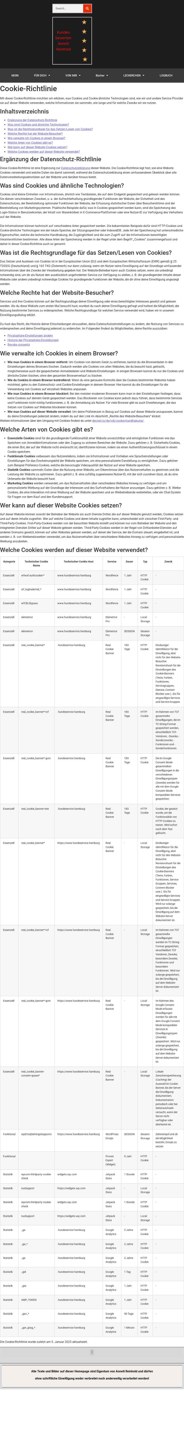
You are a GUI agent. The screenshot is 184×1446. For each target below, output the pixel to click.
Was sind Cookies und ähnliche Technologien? (38, 124)
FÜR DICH (42, 75)
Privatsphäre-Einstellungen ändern (30, 335)
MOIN (15, 75)
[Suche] (87, 8)
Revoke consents (19, 344)
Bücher (102, 75)
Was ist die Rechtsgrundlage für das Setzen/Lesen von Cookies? (50, 129)
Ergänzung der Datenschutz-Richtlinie (32, 120)
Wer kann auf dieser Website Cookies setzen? (37, 147)
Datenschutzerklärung (75, 168)
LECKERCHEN (133, 75)
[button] (92, 1352)
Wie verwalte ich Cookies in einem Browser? (36, 138)
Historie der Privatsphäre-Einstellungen (33, 340)
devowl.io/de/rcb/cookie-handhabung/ (118, 421)
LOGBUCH (166, 75)
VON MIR (73, 75)
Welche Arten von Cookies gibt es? (30, 142)
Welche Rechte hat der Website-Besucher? (35, 133)
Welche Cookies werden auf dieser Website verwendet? (44, 151)
